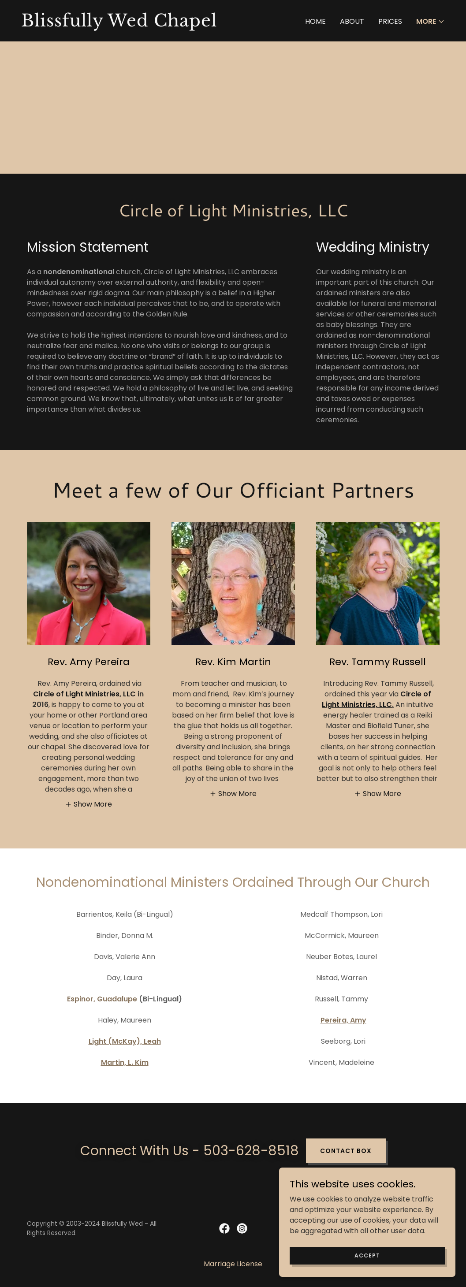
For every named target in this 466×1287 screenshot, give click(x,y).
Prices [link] (390, 21)
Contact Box (346, 1150)
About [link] (352, 21)
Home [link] (315, 21)
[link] (123, 24)
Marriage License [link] (233, 1264)
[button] (430, 22)
